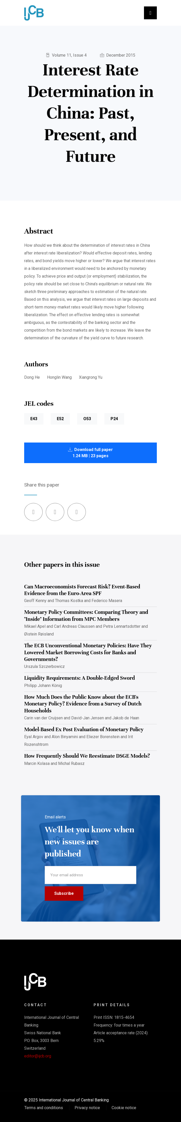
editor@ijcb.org (37, 1056)
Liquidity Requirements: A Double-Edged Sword (79, 678)
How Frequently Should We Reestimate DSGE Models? (87, 756)
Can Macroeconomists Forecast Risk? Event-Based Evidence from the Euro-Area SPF (82, 590)
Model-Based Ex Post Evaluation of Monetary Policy (84, 729)
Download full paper (90, 452)
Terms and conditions (43, 1107)
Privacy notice (87, 1107)
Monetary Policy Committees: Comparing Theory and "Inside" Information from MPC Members (86, 615)
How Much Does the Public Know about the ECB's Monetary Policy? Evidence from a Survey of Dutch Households (82, 704)
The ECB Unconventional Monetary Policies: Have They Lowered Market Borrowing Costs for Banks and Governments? (88, 652)
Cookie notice (124, 1107)
